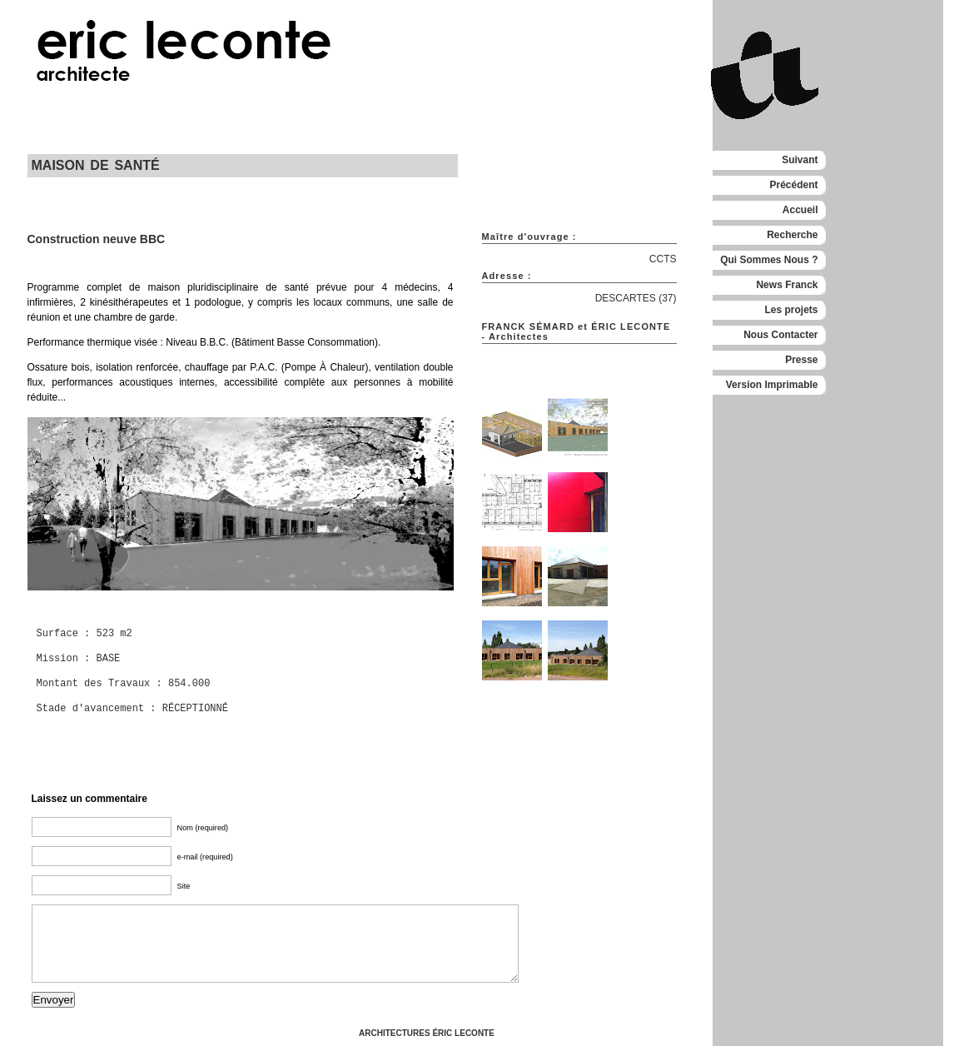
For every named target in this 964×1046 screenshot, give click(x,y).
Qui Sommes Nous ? (768, 260)
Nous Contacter (780, 335)
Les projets (790, 310)
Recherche (792, 235)
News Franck (786, 285)
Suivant (799, 160)
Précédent (793, 185)
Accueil (800, 210)
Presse (801, 360)
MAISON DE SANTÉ (96, 165)
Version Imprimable (772, 385)
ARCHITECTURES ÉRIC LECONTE (426, 1033)
